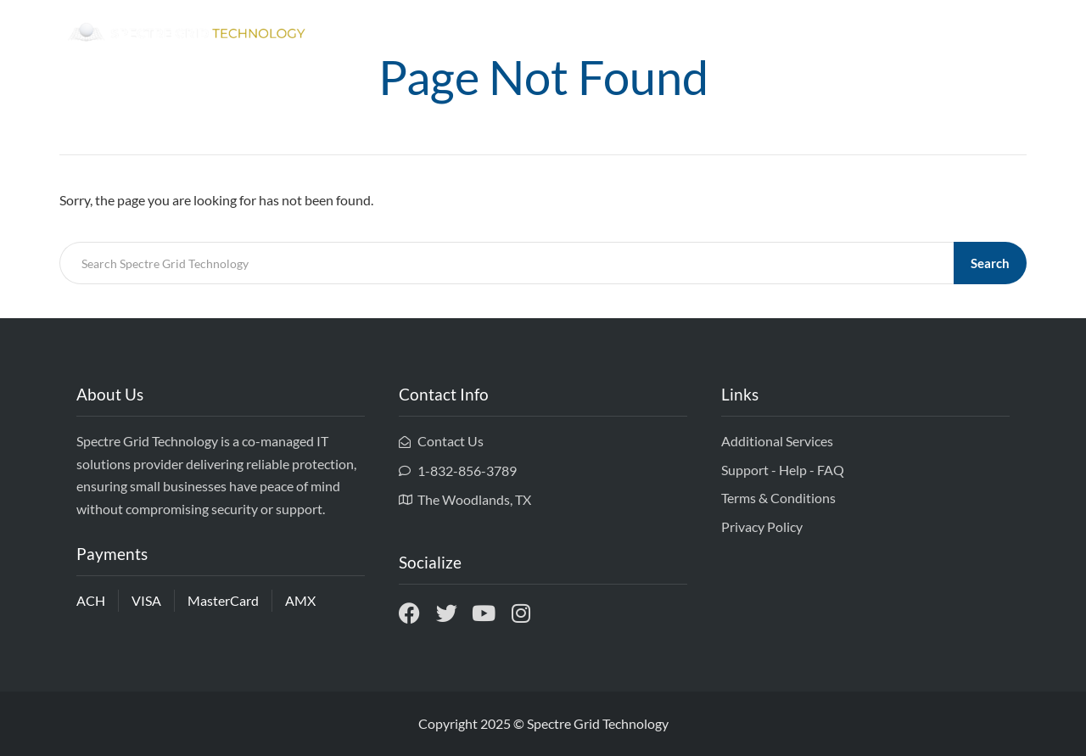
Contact (991, 34)
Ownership (836, 34)
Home (762, 34)
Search (990, 263)
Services (918, 34)
